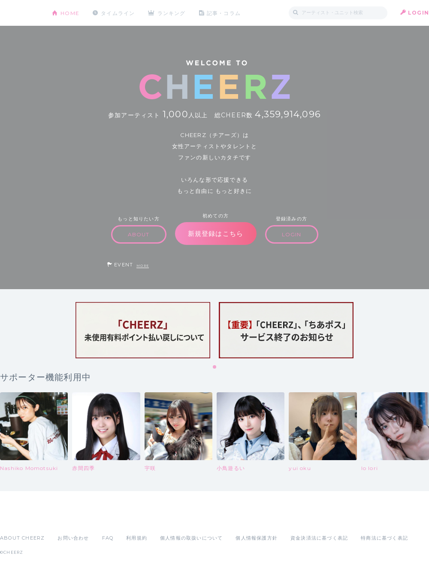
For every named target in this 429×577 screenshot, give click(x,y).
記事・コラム (224, 12)
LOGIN (418, 12)
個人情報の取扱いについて (191, 538)
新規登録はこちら (216, 233)
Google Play (65, 519)
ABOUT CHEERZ (22, 538)
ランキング (172, 12)
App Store (19, 519)
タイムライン (118, 12)
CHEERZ (19, 13)
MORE (142, 266)
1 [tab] (215, 367)
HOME (69, 12)
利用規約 (136, 538)
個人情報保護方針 (257, 538)
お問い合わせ (73, 538)
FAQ (108, 538)
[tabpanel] (143, 330)
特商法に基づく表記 (384, 538)
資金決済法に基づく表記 (319, 538)
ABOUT (139, 234)
